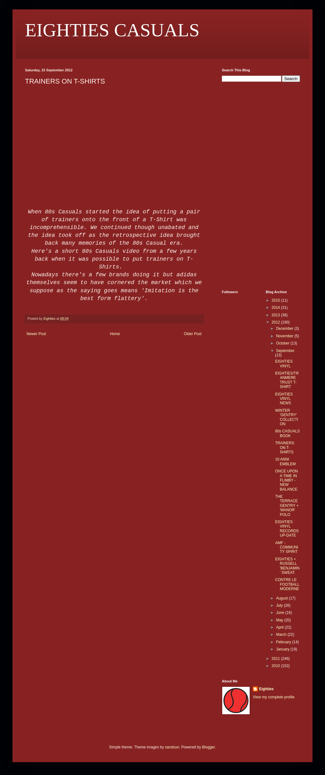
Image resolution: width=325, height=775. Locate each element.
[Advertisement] (240, 185)
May (280, 620)
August (282, 598)
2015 (276, 300)
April (280, 627)
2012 (276, 322)
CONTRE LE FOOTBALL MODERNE (287, 584)
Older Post (193, 334)
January (283, 649)
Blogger (208, 747)
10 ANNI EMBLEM (285, 461)
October (283, 343)
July (280, 605)
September (285, 351)
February (284, 642)
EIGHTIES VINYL (283, 363)
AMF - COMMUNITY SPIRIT (286, 547)
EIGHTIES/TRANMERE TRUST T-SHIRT (286, 380)
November (285, 336)
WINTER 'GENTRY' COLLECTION (286, 417)
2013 (276, 315)
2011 (276, 658)
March (282, 634)
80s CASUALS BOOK (287, 433)
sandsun (172, 747)
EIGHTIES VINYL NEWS (283, 398)
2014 (276, 307)
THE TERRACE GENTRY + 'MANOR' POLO (286, 505)
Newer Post (36, 334)
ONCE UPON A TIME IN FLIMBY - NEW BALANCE (286, 480)
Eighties (266, 689)
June (280, 612)
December (285, 328)
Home (115, 334)
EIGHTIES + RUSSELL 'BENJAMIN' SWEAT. (287, 566)
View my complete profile (273, 697)
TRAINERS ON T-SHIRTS (284, 447)
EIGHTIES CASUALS (112, 30)
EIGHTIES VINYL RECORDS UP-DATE (286, 529)
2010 (276, 666)
